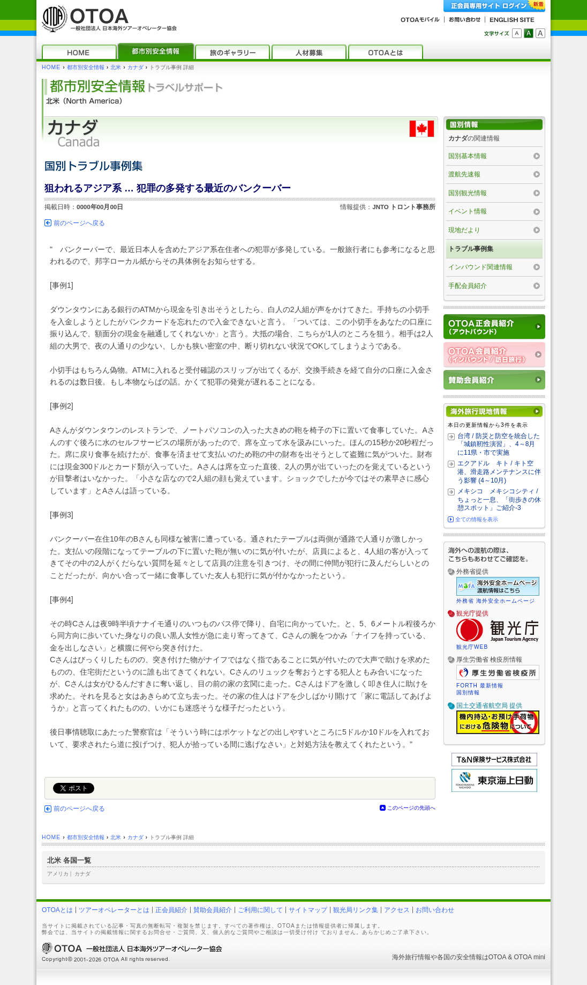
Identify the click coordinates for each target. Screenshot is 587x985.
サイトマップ (308, 910)
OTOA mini (529, 957)
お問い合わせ (435, 910)
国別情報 (468, 692)
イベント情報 (467, 211)
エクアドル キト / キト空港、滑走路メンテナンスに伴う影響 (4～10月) (499, 472)
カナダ (135, 67)
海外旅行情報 (411, 957)
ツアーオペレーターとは (114, 910)
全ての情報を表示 (476, 519)
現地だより (464, 230)
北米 (115, 67)
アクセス (397, 910)
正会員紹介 (171, 910)
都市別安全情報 (85, 67)
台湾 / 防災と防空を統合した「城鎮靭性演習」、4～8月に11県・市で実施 (498, 444)
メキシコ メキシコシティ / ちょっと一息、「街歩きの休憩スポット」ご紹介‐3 (499, 499)
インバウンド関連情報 (480, 267)
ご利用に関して (260, 910)
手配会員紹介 (467, 286)
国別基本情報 (467, 156)
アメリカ (58, 874)
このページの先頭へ (411, 808)
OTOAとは (57, 910)
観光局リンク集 (355, 910)
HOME (51, 67)
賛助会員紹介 (212, 910)
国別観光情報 (467, 193)
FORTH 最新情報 (479, 685)
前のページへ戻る (79, 223)
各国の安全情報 (459, 957)
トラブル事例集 (470, 249)
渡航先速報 (464, 174)
